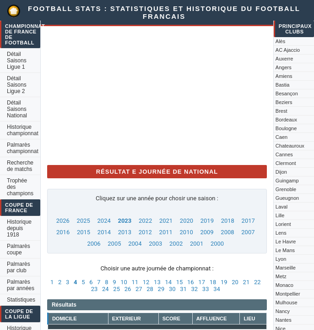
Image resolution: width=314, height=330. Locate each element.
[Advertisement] (157, 93)
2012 (145, 232)
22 (257, 282)
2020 (186, 220)
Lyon (281, 259)
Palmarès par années (20, 285)
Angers (284, 67)
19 (224, 282)
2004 (134, 243)
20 (235, 282)
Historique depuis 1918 (19, 228)
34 (216, 289)
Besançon (287, 93)
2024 (104, 220)
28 (149, 289)
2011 (166, 232)
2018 (227, 220)
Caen (281, 137)
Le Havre (286, 241)
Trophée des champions (20, 187)
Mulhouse (287, 302)
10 (123, 282)
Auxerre (284, 58)
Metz (281, 276)
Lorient (283, 224)
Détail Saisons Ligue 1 (17, 60)
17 (201, 282)
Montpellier (288, 294)
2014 (104, 232)
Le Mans (285, 250)
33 (205, 289)
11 (134, 282)
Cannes (284, 154)
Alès (280, 41)
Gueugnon (287, 198)
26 (128, 289)
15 (179, 282)
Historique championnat (22, 130)
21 (246, 282)
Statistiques (21, 300)
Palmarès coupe (18, 249)
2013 (124, 232)
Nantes (284, 320)
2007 (247, 232)
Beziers (284, 102)
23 (94, 289)
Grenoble (286, 189)
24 (105, 289)
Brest (281, 111)
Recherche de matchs (20, 166)
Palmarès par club (18, 267)
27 (138, 289)
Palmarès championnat (22, 148)
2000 (217, 243)
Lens (281, 233)
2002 (176, 243)
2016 (63, 232)
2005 (114, 243)
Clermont (286, 163)
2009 (206, 232)
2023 (124, 220)
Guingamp (287, 180)
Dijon (281, 172)
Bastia (283, 85)
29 (161, 289)
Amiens (284, 76)
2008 (227, 232)
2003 (155, 243)
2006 (93, 243)
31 (183, 289)
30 (172, 289)
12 (146, 282)
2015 (83, 232)
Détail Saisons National (17, 109)
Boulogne (286, 128)
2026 (63, 220)
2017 (248, 220)
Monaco (284, 285)
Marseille (286, 267)
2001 (196, 243)
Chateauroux (290, 145)
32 (194, 289)
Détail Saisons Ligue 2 (17, 84)
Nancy (283, 311)
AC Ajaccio (288, 50)
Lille (280, 215)
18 (213, 282)
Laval (281, 206)
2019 (207, 220)
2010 (186, 232)
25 (116, 289)
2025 (83, 220)
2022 (145, 220)
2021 (166, 220)
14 (168, 282)
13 (157, 282)
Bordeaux (286, 119)
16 (190, 282)
